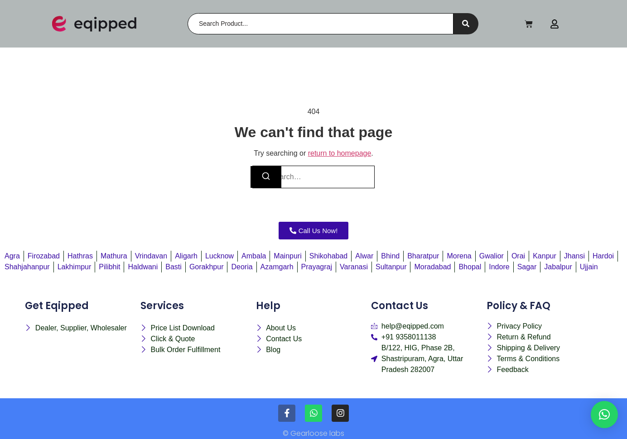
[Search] (320, 23)
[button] (604, 414)
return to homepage (339, 153)
